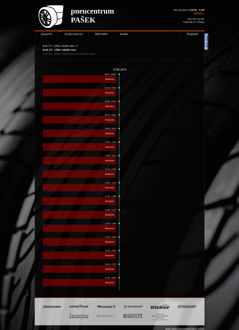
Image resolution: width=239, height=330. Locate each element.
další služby (101, 34)
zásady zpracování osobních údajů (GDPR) (184, 328)
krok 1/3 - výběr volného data (58, 45)
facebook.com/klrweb (160, 320)
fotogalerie (192, 34)
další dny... (199, 12)
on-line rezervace (74, 34)
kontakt (124, 34)
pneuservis (46, 34)
